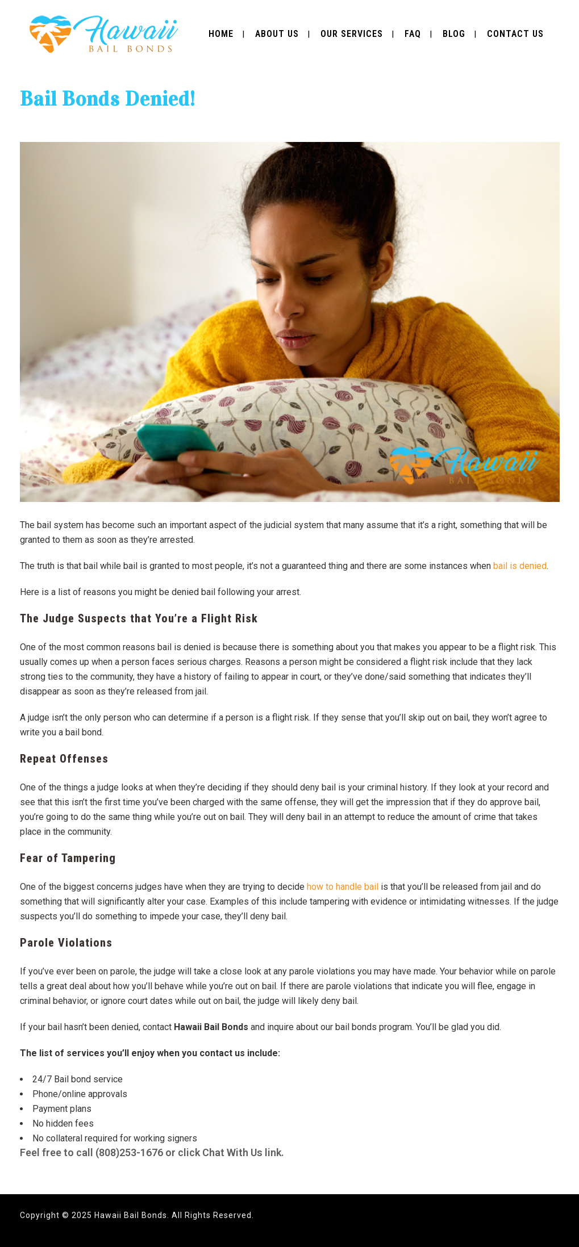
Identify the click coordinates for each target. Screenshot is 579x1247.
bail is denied (520, 565)
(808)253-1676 (129, 1152)
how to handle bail (342, 886)
